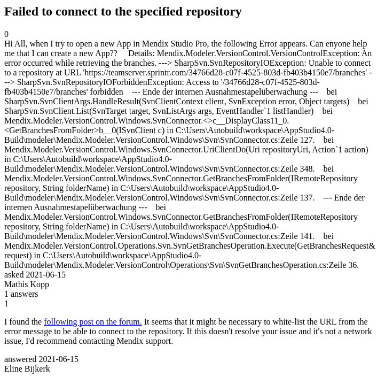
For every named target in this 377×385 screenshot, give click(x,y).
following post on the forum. (93, 321)
